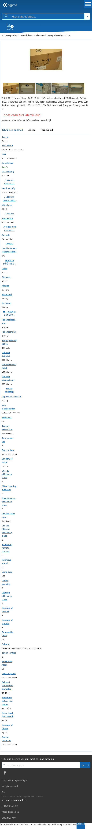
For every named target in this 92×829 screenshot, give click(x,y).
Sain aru (81, 824)
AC (69, 35)
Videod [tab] (32, 130)
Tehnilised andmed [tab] (12, 130)
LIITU (84, 765)
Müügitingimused (10, 786)
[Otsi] (87, 16)
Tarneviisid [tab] (46, 130)
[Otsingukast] (47, 16)
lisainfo (5, 167)
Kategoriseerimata (57, 35)
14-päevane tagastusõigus (14, 780)
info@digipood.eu (10, 812)
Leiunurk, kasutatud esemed (33, 35)
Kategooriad (11, 35)
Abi (3, 792)
